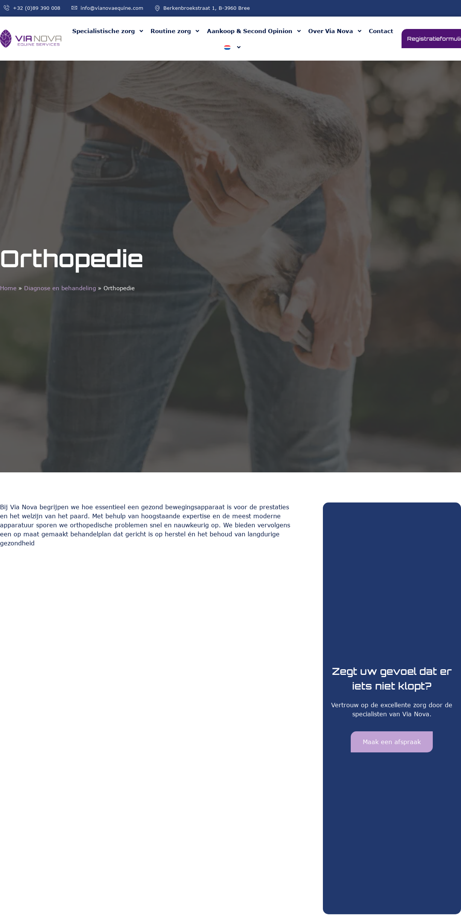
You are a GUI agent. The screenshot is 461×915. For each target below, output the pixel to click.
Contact (381, 30)
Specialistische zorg (108, 31)
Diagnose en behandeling (60, 288)
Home (8, 288)
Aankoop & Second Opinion (254, 31)
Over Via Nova (335, 31)
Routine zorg (175, 31)
